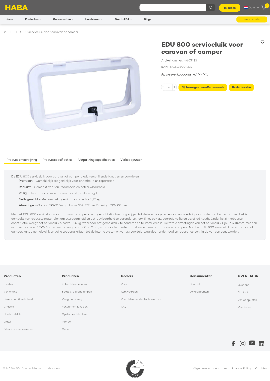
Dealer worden (252, 19)
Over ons (243, 285)
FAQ (123, 306)
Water (7, 321)
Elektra (8, 284)
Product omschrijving (22, 160)
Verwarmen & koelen (75, 306)
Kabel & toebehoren (74, 284)
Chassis (9, 306)
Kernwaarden (129, 291)
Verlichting (10, 291)
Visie (124, 284)
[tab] (22, 160)
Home (8, 32)
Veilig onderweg (72, 299)
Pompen (67, 321)
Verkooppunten (131, 160)
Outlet (66, 329)
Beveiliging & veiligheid (18, 299)
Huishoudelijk (12, 314)
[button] (251, 7)
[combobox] (177, 7)
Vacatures (244, 307)
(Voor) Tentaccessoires (18, 329)
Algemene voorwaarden (210, 368)
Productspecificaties (58, 160)
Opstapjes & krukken (75, 314)
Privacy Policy (241, 368)
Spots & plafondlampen (77, 291)
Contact (195, 284)
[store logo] (17, 7)
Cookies (261, 368)
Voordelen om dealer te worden (140, 299)
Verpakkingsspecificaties (96, 160)
